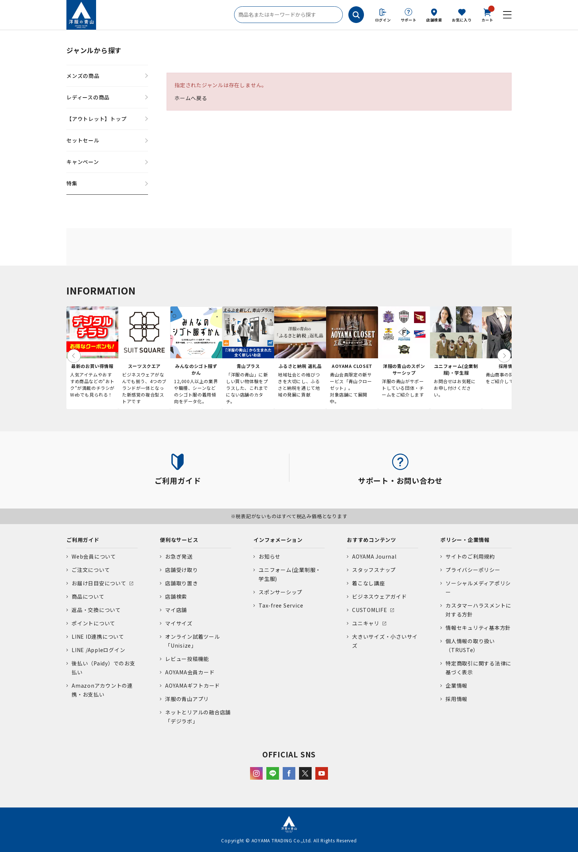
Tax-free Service (281, 605)
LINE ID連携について (98, 636)
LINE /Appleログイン (98, 650)
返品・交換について (96, 609)
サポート (409, 20)
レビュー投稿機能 (187, 658)
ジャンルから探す (94, 50)
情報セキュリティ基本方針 (478, 627)
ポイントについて (93, 623)
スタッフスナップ (374, 569)
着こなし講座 (368, 583)
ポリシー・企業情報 (465, 539)
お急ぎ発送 (179, 556)
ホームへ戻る (190, 98)
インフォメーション (278, 539)
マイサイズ (179, 623)
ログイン (383, 20)
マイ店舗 (176, 609)
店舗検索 (434, 20)
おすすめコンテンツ (371, 539)
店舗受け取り (181, 569)
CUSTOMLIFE (369, 609)
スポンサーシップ (280, 592)
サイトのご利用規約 (470, 556)
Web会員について (94, 556)
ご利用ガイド (82, 539)
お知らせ (269, 556)
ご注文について (91, 569)
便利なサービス (179, 539)
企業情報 (456, 685)
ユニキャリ (366, 623)
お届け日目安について (99, 583)
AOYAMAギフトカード (192, 685)
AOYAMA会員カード (189, 672)
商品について (88, 596)
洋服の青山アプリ (187, 699)
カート (487, 14)
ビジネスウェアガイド (379, 596)
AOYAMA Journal (374, 556)
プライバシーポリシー (473, 569)
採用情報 (456, 699)
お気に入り (462, 20)
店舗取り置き (181, 583)
